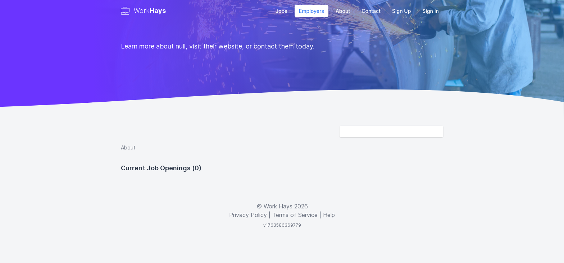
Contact (371, 11)
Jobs (281, 11)
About (343, 11)
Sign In (430, 11)
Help (329, 214)
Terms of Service (295, 214)
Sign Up (401, 11)
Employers (311, 11)
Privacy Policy (248, 214)
